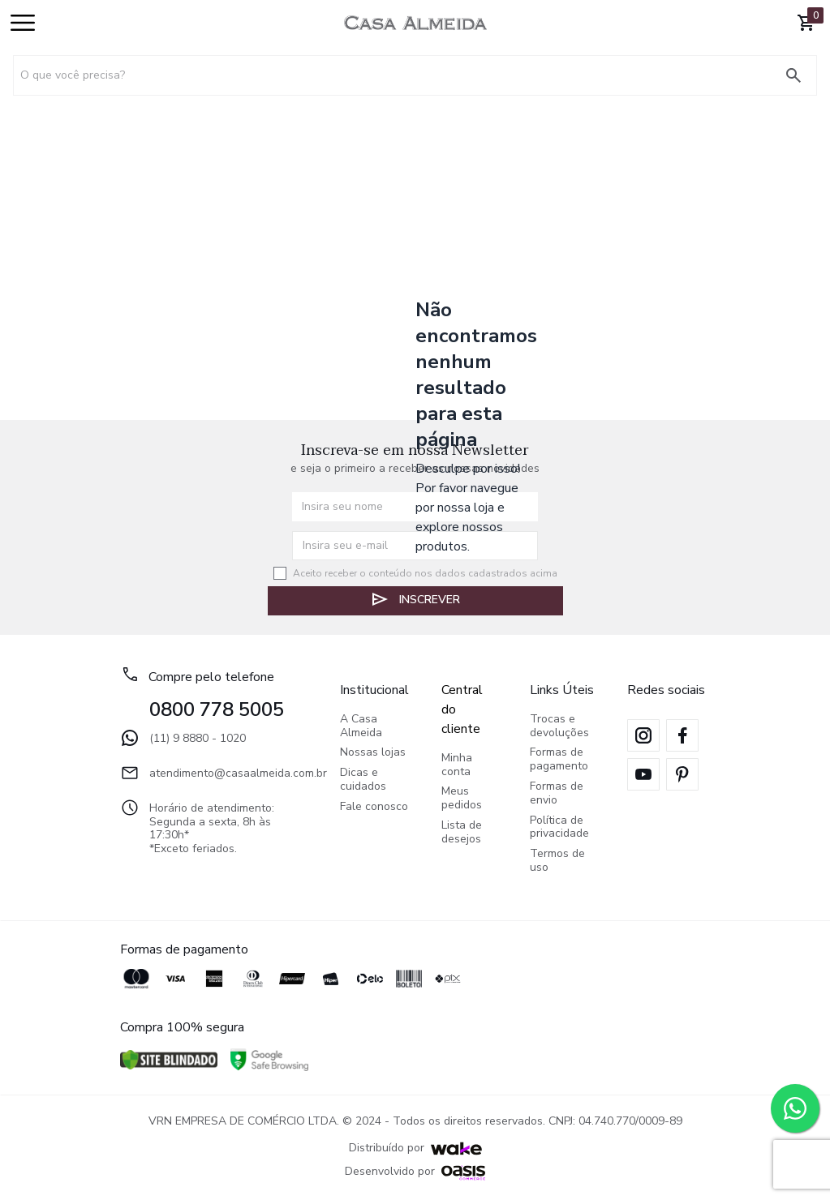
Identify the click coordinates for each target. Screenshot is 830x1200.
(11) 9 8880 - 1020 (183, 738)
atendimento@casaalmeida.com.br (213, 772)
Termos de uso (557, 861)
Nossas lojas (373, 753)
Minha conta (456, 765)
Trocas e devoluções (559, 726)
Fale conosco (374, 807)
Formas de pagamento (559, 760)
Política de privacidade (559, 828)
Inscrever (415, 599)
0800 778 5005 (216, 709)
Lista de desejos (461, 832)
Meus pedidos (461, 798)
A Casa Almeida (361, 726)
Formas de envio (556, 794)
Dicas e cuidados (363, 780)
